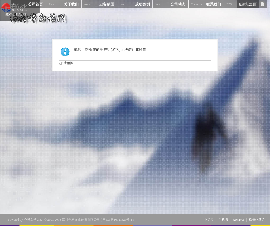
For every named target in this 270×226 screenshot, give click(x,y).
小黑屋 (209, 220)
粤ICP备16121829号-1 (117, 220)
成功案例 (135, 4)
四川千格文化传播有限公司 (81, 220)
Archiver (238, 220)
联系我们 (206, 4)
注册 (252, 4)
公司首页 (28, 4)
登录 (242, 4)
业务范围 (99, 4)
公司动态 (170, 4)
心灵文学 (30, 220)
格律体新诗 (257, 220)
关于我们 (64, 4)
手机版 (223, 220)
